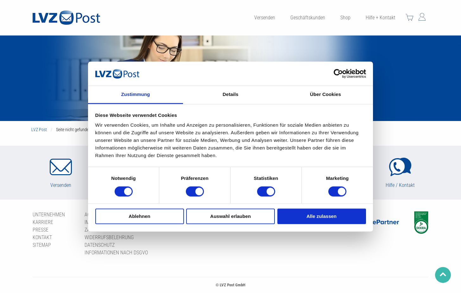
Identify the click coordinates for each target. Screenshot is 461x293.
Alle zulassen (321, 216)
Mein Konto (422, 17)
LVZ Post (39, 129)
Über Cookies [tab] (325, 94)
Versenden (60, 185)
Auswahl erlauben (230, 216)
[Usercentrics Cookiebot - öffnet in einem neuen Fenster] (338, 73)
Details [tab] (230, 94)
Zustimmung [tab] (135, 94)
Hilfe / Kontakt (400, 185)
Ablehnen (139, 216)
